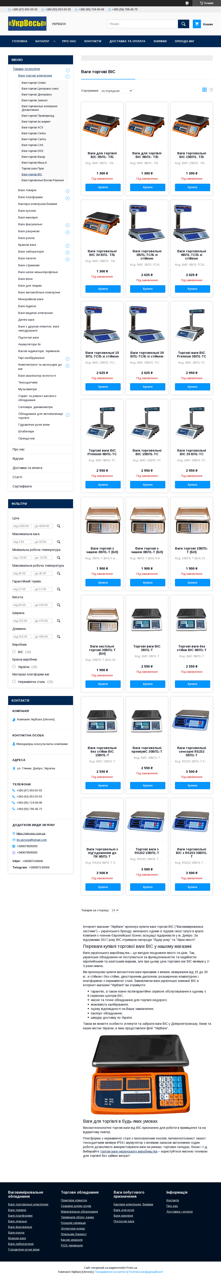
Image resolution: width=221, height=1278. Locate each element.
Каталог (42, 41)
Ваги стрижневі (28, 265)
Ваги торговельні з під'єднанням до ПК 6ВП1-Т (102, 852)
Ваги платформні (30, 197)
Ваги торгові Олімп (34, 82)
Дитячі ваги (26, 319)
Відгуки (18, 458)
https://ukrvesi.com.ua (30, 833)
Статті (17, 477)
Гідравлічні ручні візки (34, 424)
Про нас (69, 41)
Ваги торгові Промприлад (38, 115)
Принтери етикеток (74, 1200)
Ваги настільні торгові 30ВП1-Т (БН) (102, 650)
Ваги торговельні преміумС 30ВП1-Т (146, 749)
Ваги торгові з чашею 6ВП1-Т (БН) (147, 550)
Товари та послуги (26, 69)
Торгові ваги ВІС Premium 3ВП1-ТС (191, 354)
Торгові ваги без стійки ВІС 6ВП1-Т (192, 648)
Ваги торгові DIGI (32, 151)
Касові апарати (72, 1239)
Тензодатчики (27, 382)
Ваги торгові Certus (34, 133)
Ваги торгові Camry (34, 139)
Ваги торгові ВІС (32, 174)
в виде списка (211, 91)
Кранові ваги (27, 244)
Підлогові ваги (28, 337)
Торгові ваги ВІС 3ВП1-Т (147, 648)
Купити (103, 187)
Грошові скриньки (73, 1223)
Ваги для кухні (124, 1210)
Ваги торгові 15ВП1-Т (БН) (191, 550)
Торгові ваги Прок (33, 168)
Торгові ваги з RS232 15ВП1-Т (147, 851)
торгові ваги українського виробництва (128, 1151)
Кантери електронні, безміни (133, 1204)
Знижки (160, 41)
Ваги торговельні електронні (28, 1204)
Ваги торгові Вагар (33, 156)
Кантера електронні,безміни (37, 204)
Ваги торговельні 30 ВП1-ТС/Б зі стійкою (147, 354)
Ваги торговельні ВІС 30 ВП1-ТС (191, 452)
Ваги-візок (25, 279)
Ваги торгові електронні (35, 75)
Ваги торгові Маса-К (34, 162)
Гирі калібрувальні (31, 358)
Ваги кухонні (27, 210)
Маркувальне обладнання (79, 1211)
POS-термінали (72, 1245)
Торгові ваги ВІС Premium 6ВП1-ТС (102, 452)
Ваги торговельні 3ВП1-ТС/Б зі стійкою (147, 254)
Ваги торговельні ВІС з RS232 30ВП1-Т (191, 852)
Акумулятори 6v (29, 344)
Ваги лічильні (17, 1221)
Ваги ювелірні (28, 217)
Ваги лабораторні (31, 251)
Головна (19, 41)
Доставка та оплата (127, 41)
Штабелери (26, 431)
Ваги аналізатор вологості (37, 375)
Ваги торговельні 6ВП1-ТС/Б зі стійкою (191, 254)
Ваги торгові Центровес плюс (40, 88)
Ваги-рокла (26, 238)
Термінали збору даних (77, 1217)
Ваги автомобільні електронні (39, 292)
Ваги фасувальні (30, 224)
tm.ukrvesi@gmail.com (32, 840)
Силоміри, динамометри (35, 407)
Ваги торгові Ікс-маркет (36, 121)
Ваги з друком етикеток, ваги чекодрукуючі (38, 328)
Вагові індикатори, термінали (39, 351)
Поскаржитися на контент (110, 1271)
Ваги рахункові (28, 231)
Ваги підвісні (27, 306)
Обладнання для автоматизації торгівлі (40, 416)
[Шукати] (183, 24)
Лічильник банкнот (74, 1234)
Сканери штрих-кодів (76, 1206)
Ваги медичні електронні (35, 313)
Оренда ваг (184, 41)
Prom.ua (132, 1267)
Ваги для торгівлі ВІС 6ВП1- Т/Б (146, 155)
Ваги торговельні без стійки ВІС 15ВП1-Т (102, 751)
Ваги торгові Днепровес (37, 94)
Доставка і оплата (179, 1211)
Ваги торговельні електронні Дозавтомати (40, 108)
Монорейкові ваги (30, 299)
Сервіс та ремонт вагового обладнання (37, 398)
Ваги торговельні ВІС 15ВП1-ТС (147, 452)
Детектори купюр (73, 1228)
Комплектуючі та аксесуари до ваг (40, 366)
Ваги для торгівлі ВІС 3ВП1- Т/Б (102, 155)
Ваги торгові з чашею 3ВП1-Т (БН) (102, 550)
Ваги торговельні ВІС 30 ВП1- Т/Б (102, 253)
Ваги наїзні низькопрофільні (38, 272)
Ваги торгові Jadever (35, 100)
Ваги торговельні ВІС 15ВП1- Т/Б (191, 155)
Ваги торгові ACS (32, 127)
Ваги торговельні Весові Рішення (43, 180)
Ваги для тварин (30, 285)
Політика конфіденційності (146, 1271)
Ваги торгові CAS (32, 145)
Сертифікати (22, 486)
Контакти (92, 41)
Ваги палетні (27, 258)
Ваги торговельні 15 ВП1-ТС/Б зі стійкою (102, 354)
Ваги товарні (27, 190)
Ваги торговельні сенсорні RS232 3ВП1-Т (191, 751)
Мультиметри (27, 389)
